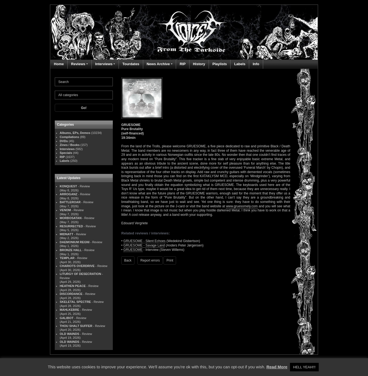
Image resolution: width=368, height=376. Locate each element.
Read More (277, 366)
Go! (84, 108)
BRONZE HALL (71, 250)
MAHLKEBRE (69, 309)
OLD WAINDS (69, 333)
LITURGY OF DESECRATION (80, 273)
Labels (239, 64)
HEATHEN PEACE (73, 286)
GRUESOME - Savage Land (144, 245)
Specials (66, 152)
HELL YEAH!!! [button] (304, 367)
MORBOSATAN (71, 218)
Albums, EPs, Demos (75, 132)
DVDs (64, 141)
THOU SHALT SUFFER (76, 326)
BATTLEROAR (70, 202)
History (199, 64)
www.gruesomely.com (242, 206)
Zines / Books (70, 145)
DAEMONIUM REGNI (75, 242)
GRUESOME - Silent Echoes (144, 241)
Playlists (219, 64)
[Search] (84, 82)
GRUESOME (133, 250)
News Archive (158, 64)
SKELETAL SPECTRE (75, 301)
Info (256, 64)
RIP (183, 64)
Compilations (69, 137)
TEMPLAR (67, 258)
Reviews (78, 64)
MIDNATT (66, 234)
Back (128, 260)
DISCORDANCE (71, 293)
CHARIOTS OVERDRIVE (77, 266)
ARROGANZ (68, 194)
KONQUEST (68, 186)
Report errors (150, 260)
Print (169, 260)
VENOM (65, 210)
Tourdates (130, 64)
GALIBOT (66, 318)
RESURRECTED (71, 226)
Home (59, 64)
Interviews (104, 64)
